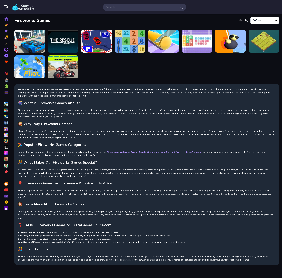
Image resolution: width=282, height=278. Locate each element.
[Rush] (63, 41)
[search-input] (141, 7)
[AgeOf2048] (264, 41)
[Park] (96, 41)
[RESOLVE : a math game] (197, 41)
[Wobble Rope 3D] (230, 41)
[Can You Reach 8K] (130, 41)
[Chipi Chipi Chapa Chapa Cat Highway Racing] (63, 67)
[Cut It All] (163, 41)
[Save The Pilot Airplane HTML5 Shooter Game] (29, 67)
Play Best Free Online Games (23, 7)
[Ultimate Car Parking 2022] (29, 41)
